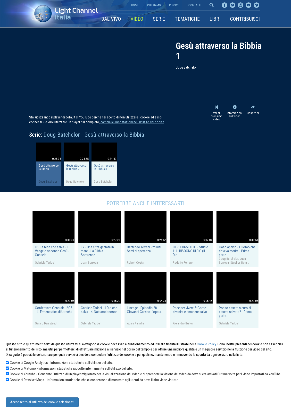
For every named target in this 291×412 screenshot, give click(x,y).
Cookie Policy (206, 344)
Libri (214, 19)
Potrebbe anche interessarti (145, 203)
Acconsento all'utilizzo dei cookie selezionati (42, 402)
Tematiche (187, 19)
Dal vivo (111, 19)
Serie (159, 19)
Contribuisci (245, 19)
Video (137, 19)
